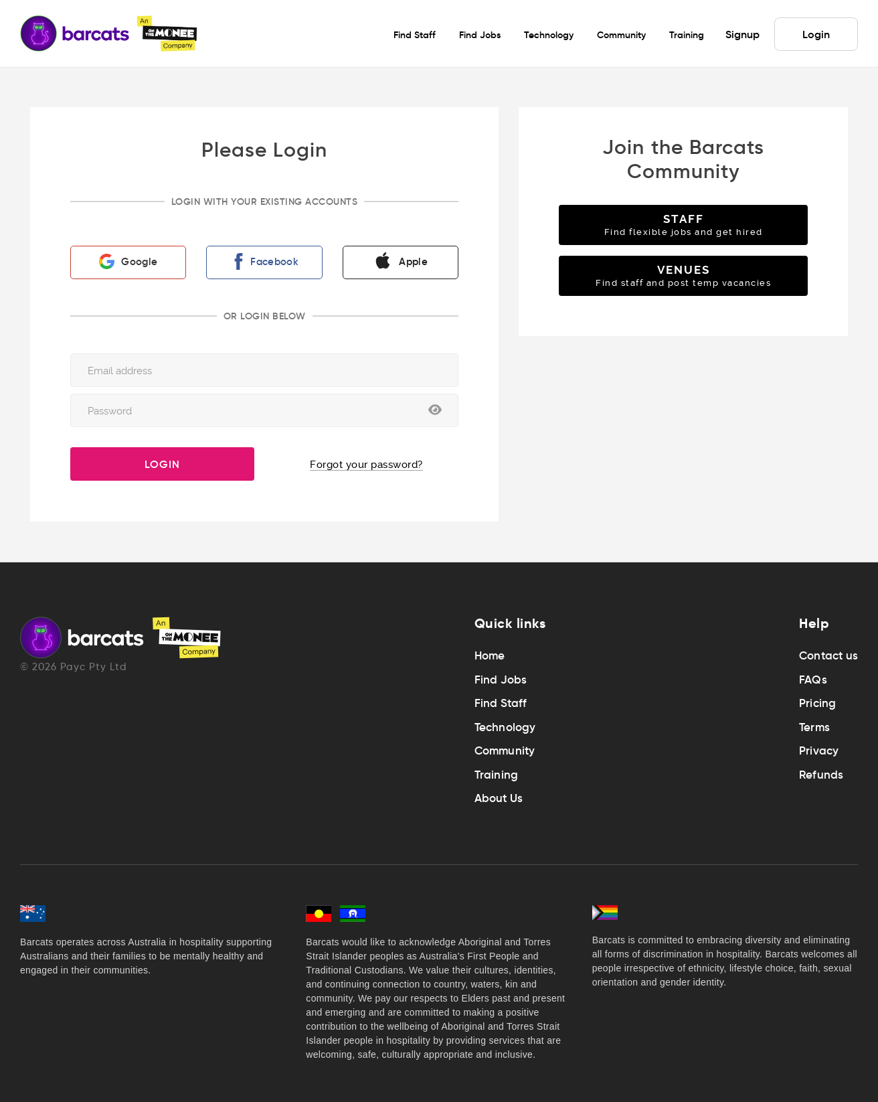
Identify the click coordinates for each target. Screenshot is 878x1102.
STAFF (683, 224)
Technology (505, 727)
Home (489, 656)
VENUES (683, 275)
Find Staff (500, 703)
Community (504, 751)
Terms (814, 727)
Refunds (821, 775)
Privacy (819, 751)
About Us (498, 798)
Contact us (828, 656)
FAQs (813, 680)
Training (496, 775)
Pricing (817, 703)
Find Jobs (500, 680)
